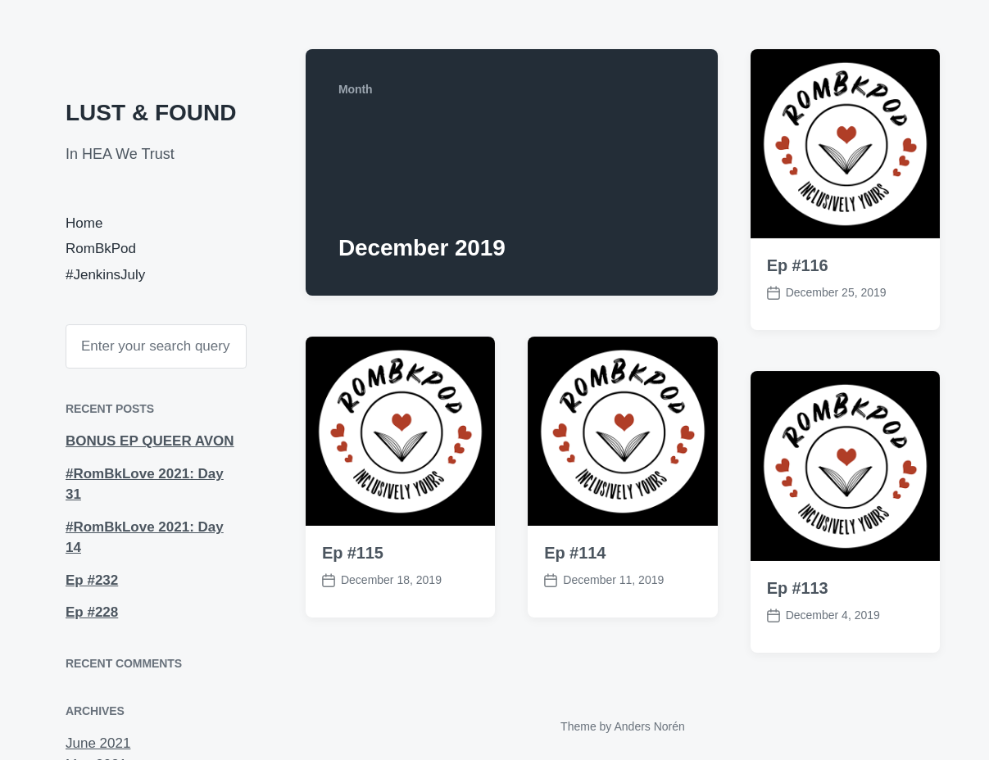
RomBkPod (101, 248)
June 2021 (98, 743)
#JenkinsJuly (105, 275)
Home (84, 223)
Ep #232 (92, 580)
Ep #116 (797, 265)
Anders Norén (649, 726)
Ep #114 (575, 553)
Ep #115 (352, 553)
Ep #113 (797, 588)
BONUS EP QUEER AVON (150, 441)
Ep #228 (92, 612)
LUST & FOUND (151, 112)
